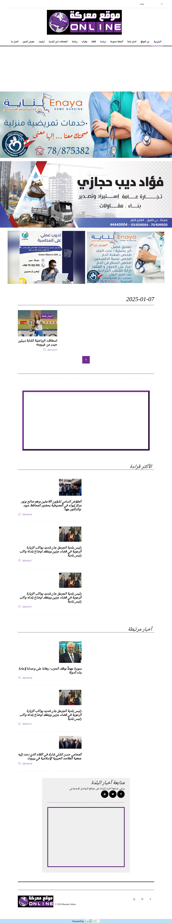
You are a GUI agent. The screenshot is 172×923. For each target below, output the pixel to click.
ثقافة (93, 42)
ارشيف (41, 42)
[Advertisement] (86, 67)
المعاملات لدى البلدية (58, 42)
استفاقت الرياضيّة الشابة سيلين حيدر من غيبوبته (37, 343)
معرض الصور (28, 42)
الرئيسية (157, 42)
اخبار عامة (131, 42)
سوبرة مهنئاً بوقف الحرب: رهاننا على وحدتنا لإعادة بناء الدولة (50, 671)
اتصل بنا (14, 42)
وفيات (84, 42)
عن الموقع (145, 42)
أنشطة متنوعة (116, 42)
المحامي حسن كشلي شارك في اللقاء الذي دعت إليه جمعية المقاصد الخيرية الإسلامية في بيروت (50, 756)
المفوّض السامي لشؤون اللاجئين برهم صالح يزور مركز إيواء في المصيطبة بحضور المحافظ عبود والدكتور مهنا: (51, 505)
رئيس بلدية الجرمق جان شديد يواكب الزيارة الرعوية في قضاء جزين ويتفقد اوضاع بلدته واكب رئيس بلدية (50, 551)
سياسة (103, 42)
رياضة (74, 42)
